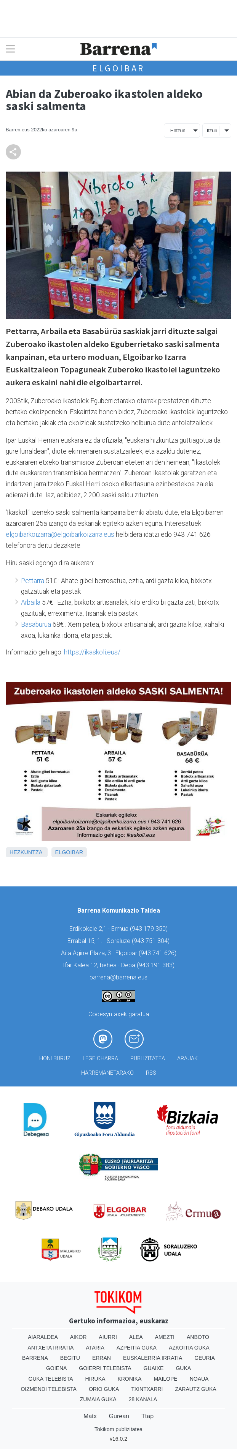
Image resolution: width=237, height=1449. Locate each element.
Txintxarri (147, 1389)
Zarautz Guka (195, 1389)
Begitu (70, 1358)
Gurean (119, 1416)
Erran (101, 1358)
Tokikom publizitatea (118, 1429)
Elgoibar (118, 68)
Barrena (35, 1358)
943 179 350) (150, 928)
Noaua (199, 1379)
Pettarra (32, 581)
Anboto (198, 1337)
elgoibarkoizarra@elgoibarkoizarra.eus (60, 534)
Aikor (78, 1337)
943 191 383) (157, 965)
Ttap (147, 1416)
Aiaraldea (43, 1337)
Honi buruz (54, 1058)
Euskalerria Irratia (152, 1358)
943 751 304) (152, 940)
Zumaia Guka (98, 1399)
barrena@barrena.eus (118, 977)
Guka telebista (51, 1379)
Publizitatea (147, 1058)
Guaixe (154, 1368)
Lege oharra (100, 1058)
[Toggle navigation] (10, 49)
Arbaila (30, 602)
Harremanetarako (107, 1073)
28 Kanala (142, 1399)
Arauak (187, 1058)
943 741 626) (158, 953)
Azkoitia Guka (189, 1348)
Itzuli (212, 130)
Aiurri (108, 1337)
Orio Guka (104, 1389)
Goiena (56, 1368)
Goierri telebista (105, 1368)
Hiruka (95, 1379)
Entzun (178, 130)
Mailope (165, 1379)
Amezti (165, 1337)
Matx (90, 1416)
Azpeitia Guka (137, 1348)
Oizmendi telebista (49, 1389)
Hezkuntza (26, 852)
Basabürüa (36, 624)
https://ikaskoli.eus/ (92, 652)
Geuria (204, 1358)
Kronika (129, 1379)
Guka (183, 1368)
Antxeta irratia (51, 1348)
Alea (136, 1337)
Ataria (95, 1348)
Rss (151, 1073)
